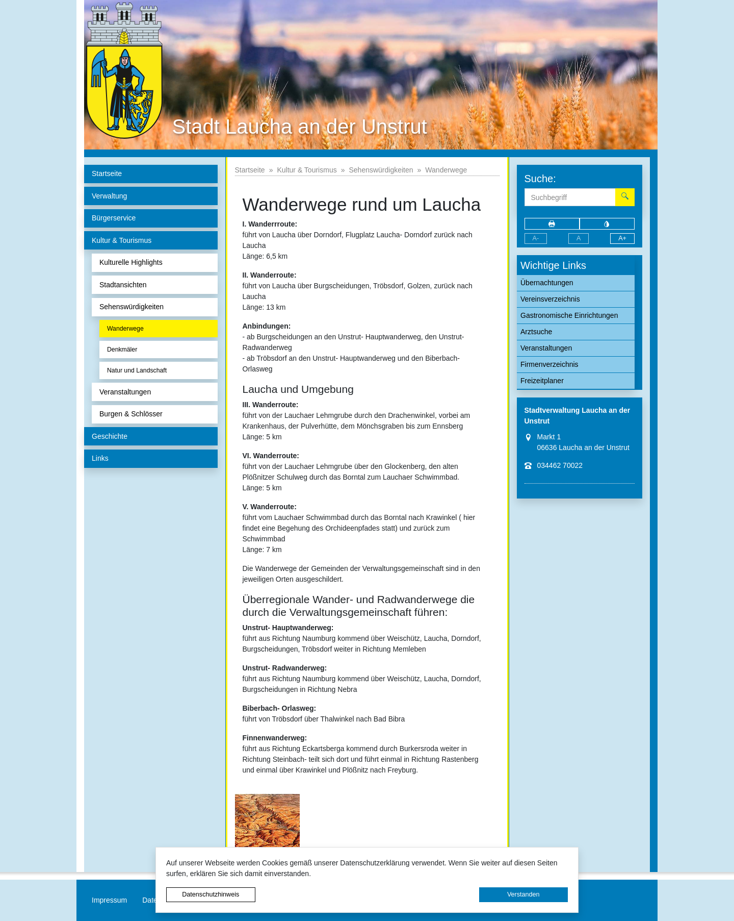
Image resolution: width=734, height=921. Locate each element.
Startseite (250, 170)
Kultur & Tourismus (306, 170)
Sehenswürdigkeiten (381, 170)
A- (536, 238)
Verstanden (523, 894)
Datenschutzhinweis (210, 894)
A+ (622, 238)
